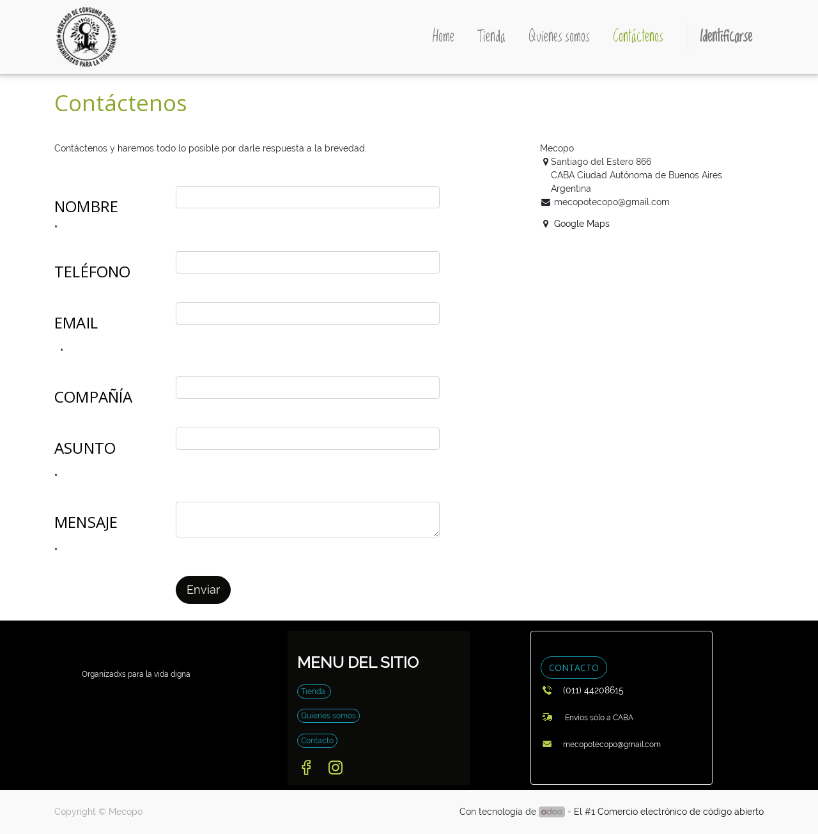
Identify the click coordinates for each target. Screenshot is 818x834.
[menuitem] (443, 37)
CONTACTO (574, 667)
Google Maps (582, 224)
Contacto (317, 740)
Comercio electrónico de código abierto (681, 812)
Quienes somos (328, 715)
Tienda (314, 691)
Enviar (203, 589)
